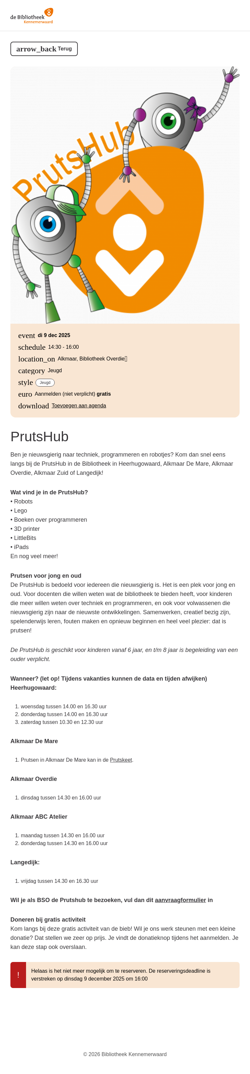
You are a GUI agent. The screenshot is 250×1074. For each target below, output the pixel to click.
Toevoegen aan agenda (79, 405)
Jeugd (45, 382)
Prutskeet (121, 760)
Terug (65, 48)
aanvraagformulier (180, 900)
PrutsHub (39, 436)
